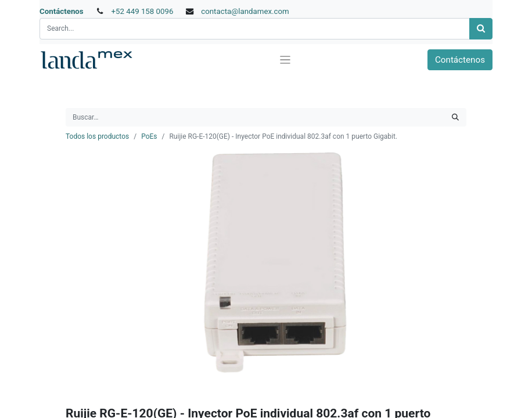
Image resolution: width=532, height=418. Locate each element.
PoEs (149, 136)
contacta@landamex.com (245, 11)
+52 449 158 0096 (142, 11)
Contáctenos (61, 11)
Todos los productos (97, 136)
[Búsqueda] (481, 28)
